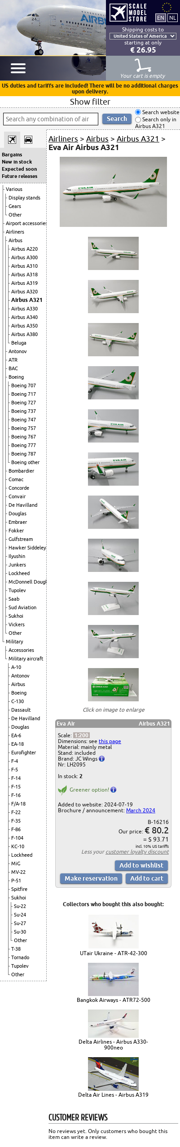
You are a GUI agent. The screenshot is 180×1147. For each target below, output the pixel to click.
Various (14, 189)
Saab (14, 599)
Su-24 (20, 914)
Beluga (18, 342)
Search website (160, 112)
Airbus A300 (24, 257)
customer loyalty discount (137, 852)
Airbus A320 (24, 291)
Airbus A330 (24, 308)
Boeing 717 (23, 394)
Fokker (16, 530)
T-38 (16, 949)
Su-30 (20, 931)
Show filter (90, 101)
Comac (16, 479)
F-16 (16, 795)
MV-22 (18, 872)
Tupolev (17, 590)
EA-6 (16, 735)
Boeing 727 (23, 402)
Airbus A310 (24, 266)
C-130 (17, 701)
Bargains (12, 154)
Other (15, 214)
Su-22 (20, 906)
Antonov (18, 351)
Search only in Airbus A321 (155, 123)
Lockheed (19, 573)
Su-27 (20, 923)
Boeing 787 (23, 453)
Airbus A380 (24, 334)
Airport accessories (27, 223)
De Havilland (23, 505)
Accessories (21, 650)
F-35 (16, 821)
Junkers (17, 564)
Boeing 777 (23, 445)
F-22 (16, 812)
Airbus (15, 240)
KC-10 (17, 846)
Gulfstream (21, 539)
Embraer (18, 522)
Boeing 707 (23, 385)
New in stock (17, 161)
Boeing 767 (23, 436)
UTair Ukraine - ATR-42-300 (113, 953)
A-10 (16, 667)
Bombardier (21, 471)
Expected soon (19, 169)
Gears (15, 206)
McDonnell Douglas (30, 582)
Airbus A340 (24, 317)
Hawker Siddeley (27, 547)
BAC (13, 368)
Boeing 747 (23, 419)
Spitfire (19, 889)
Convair (17, 496)
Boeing (16, 377)
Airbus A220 (24, 249)
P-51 (16, 880)
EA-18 (17, 744)
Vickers (17, 624)
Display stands (24, 197)
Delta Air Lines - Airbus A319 (113, 1095)
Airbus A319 (24, 283)
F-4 (14, 761)
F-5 (14, 769)
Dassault (21, 710)
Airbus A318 (24, 274)
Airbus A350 (24, 325)
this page (110, 741)
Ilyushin (17, 556)
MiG (15, 863)
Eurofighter (23, 752)
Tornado (20, 957)
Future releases (19, 176)
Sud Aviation (22, 607)
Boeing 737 (23, 411)
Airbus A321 (27, 300)
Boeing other (25, 462)
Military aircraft (26, 658)
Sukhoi (16, 616)
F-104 (17, 838)
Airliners (15, 232)
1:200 (81, 735)
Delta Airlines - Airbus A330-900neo (113, 1044)
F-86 (16, 829)
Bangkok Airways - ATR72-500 (113, 1000)
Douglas (17, 513)
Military (14, 641)
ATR (13, 360)
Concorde (19, 488)
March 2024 (140, 810)
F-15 (16, 786)
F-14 (16, 778)
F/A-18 (18, 803)
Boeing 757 (23, 428)
